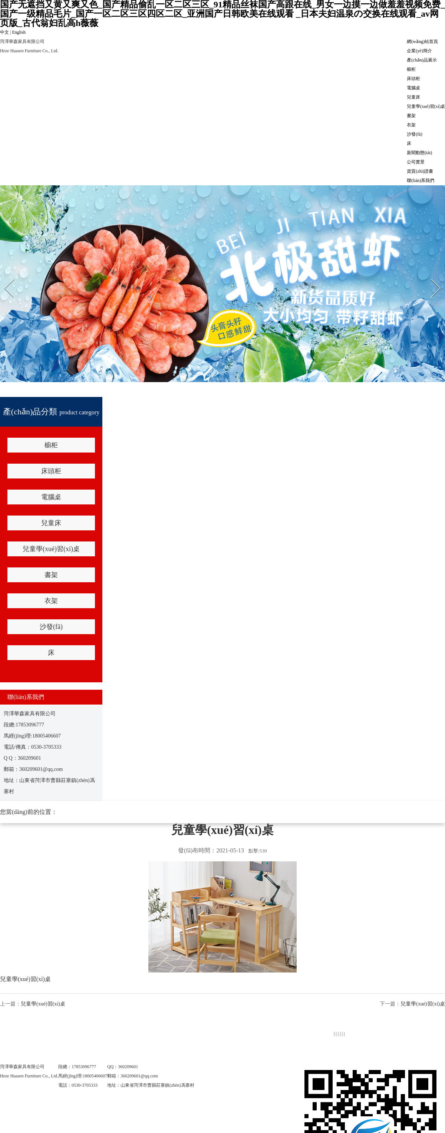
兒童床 (413, 97)
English (19, 32)
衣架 (411, 124)
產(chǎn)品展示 (421, 60)
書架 (411, 115)
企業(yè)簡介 (419, 50)
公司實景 (416, 162)
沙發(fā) (414, 134)
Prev (4, 278)
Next (430, 278)
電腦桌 (413, 87)
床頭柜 (413, 78)
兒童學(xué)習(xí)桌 (426, 106)
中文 (4, 32)
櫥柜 (411, 69)
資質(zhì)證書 (420, 171)
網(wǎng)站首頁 (422, 41)
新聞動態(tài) (419, 152)
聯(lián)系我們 (420, 180)
